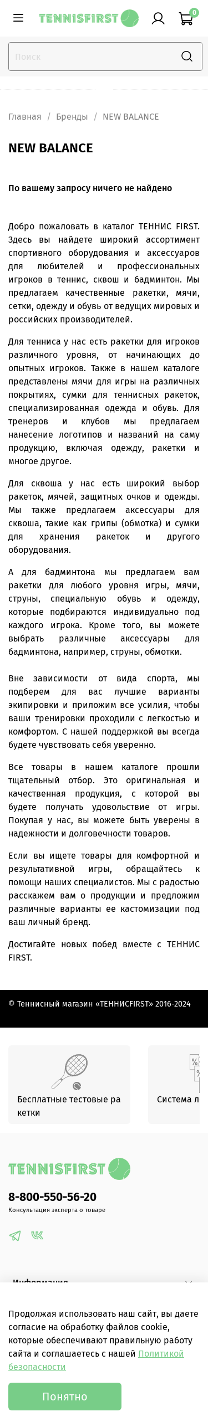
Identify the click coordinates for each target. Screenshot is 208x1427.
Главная (25, 116)
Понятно (65, 1396)
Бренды (72, 116)
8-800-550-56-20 (52, 1197)
